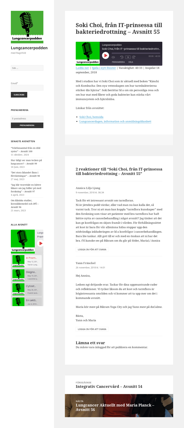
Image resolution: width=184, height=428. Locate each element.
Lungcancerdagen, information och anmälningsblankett (115, 121)
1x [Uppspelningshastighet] (128, 57)
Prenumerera (118, 62)
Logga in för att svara (92, 249)
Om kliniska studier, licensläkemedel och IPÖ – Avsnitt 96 (25, 204)
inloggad (100, 347)
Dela (131, 62)
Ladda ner (82, 68)
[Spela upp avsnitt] (40, 243)
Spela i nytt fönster (104, 68)
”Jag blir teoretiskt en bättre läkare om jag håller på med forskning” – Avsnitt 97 (26, 188)
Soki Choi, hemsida (91, 117)
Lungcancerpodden (29, 47)
